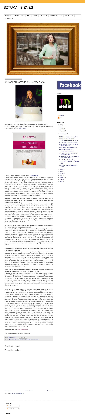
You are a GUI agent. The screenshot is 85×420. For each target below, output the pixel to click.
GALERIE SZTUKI (69, 15)
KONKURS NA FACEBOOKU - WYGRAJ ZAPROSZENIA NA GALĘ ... (69, 157)
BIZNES (28, 15)
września (62, 135)
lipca (61, 171)
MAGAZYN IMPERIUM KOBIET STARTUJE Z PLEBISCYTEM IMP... (68, 139)
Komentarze (10, 408)
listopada (62, 131)
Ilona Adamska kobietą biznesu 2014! (68, 147)
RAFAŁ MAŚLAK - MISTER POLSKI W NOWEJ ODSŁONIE (68, 145)
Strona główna (8, 15)
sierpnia (62, 169)
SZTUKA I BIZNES (18, 7)
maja (61, 175)
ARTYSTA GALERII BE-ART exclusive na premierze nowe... (68, 154)
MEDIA (60, 15)
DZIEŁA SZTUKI (43, 15)
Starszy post (50, 390)
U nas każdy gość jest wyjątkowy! (67, 160)
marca (61, 179)
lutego (61, 181)
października (63, 133)
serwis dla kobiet (34, 339)
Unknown (62, 115)
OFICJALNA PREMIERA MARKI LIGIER (68, 142)
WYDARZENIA (53, 15)
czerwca (62, 173)
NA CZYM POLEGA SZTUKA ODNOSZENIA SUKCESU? (66, 150)
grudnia (61, 128)
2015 (59, 125)
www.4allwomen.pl (23, 329)
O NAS (22, 15)
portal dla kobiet (27, 339)
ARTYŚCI (35, 15)
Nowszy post (8, 390)
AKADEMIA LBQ (9, 18)
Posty (9, 405)
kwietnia (62, 177)
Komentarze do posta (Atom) (17, 393)
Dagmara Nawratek (19, 339)
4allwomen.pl (22, 128)
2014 (59, 127)
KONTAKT (16, 15)
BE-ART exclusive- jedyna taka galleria (68, 136)
